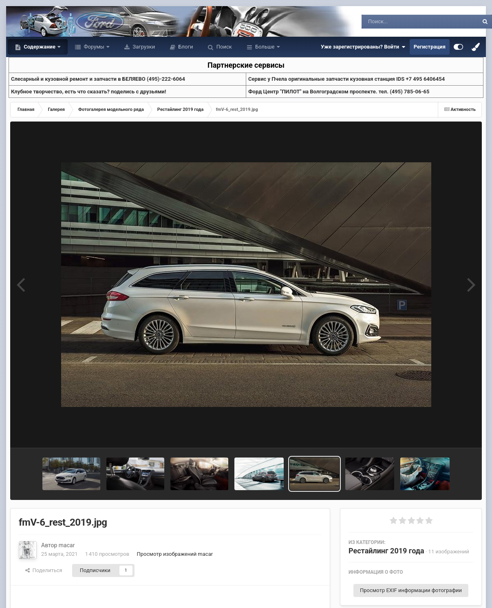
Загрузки (143, 47)
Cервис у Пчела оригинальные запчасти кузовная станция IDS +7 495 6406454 (346, 79)
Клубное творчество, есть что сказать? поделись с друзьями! (88, 91)
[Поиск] (405, 22)
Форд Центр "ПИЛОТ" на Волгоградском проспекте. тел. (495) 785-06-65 (338, 91)
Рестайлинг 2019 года (386, 550)
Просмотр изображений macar (175, 554)
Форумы (94, 47)
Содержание (39, 47)
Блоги (185, 47)
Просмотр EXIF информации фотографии (411, 590)
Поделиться (43, 570)
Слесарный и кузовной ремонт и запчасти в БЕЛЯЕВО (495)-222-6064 (98, 79)
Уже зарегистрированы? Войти (363, 47)
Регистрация (430, 47)
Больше (265, 47)
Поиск (223, 47)
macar (67, 545)
